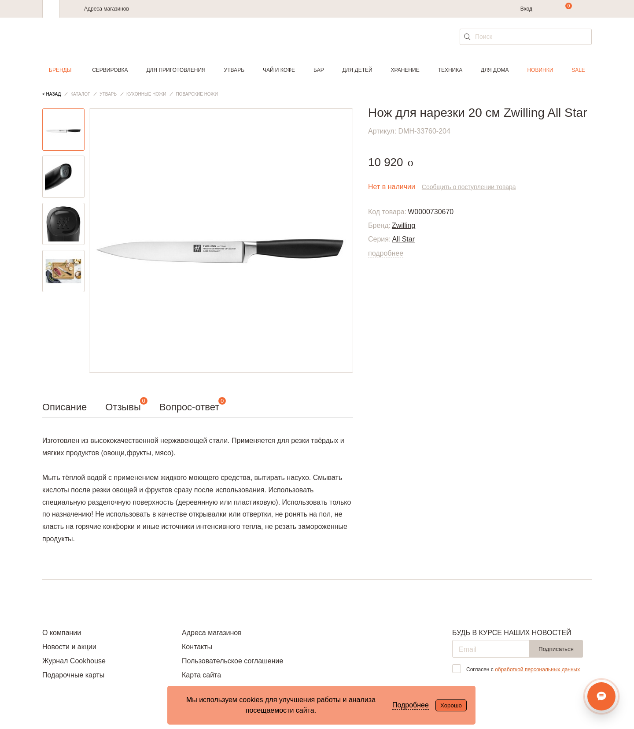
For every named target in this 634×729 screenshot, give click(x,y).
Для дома (495, 70)
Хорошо (451, 705)
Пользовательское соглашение (232, 661)
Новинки (540, 70)
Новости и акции (69, 647)
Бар (318, 70)
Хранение (405, 70)
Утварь (234, 70)
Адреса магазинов (106, 9)
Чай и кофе (279, 70)
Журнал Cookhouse (74, 661)
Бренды (60, 70)
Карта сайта (201, 675)
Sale (578, 70)
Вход (526, 9)
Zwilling (403, 225)
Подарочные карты (73, 675)
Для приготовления (175, 70)
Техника (450, 70)
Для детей (357, 70)
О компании (61, 632)
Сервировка (110, 70)
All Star (403, 239)
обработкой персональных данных (537, 669)
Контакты (197, 647)
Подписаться (556, 649)
